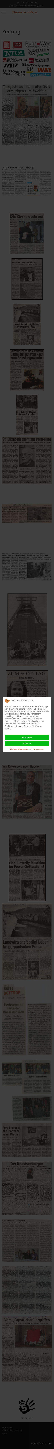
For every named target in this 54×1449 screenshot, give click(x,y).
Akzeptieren (27, 737)
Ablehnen (27, 743)
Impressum (39, 749)
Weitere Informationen (20, 749)
